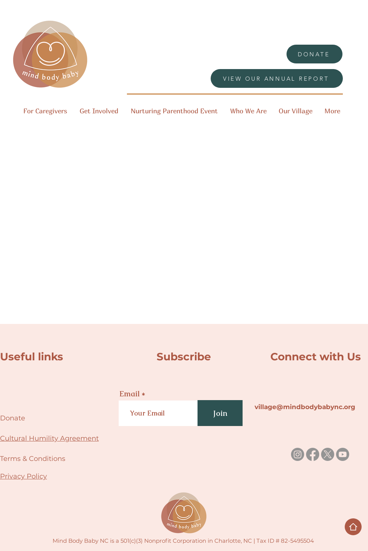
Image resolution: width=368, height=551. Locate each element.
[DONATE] (314, 54)
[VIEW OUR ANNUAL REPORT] (277, 78)
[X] (327, 454)
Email (129, 393)
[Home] (353, 526)
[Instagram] (297, 454)
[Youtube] (342, 454)
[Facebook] (312, 454)
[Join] (220, 413)
